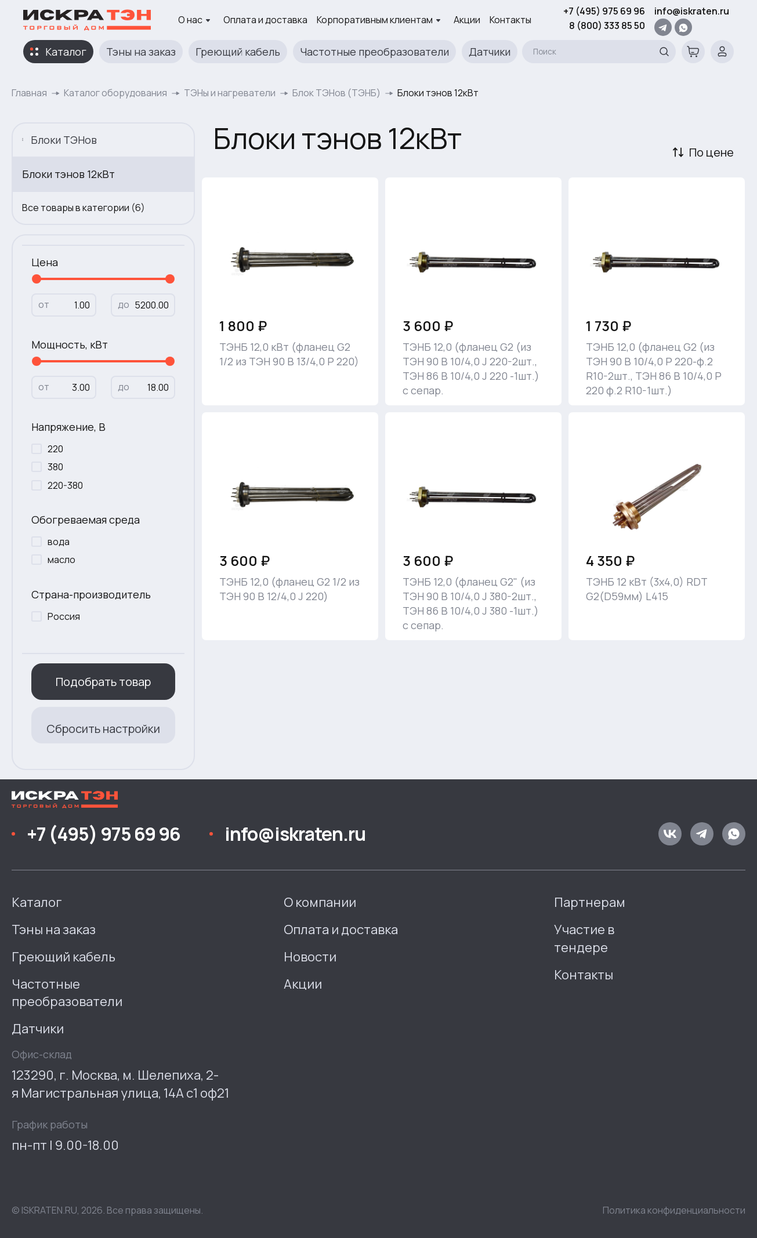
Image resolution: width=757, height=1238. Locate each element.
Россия (64, 616)
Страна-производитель (91, 594)
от (43, 304)
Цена (44, 262)
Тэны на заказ (141, 52)
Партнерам (589, 902)
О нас (194, 19)
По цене (711, 152)
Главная (29, 92)
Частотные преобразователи (374, 52)
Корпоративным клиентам (379, 19)
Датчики (489, 52)
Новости (310, 956)
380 (55, 466)
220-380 (65, 485)
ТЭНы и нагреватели (230, 92)
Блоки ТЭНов (59, 140)
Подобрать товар (103, 681)
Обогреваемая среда (85, 520)
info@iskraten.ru (691, 11)
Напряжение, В (68, 427)
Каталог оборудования (115, 92)
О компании (320, 902)
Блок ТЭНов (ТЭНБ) (336, 92)
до (123, 304)
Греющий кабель (237, 52)
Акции (467, 19)
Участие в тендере (584, 938)
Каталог (65, 52)
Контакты (510, 19)
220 (55, 448)
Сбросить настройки (103, 728)
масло (61, 559)
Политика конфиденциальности (674, 1210)
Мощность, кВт (69, 344)
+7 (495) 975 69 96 (604, 11)
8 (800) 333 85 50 (607, 25)
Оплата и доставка (265, 19)
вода (59, 541)
